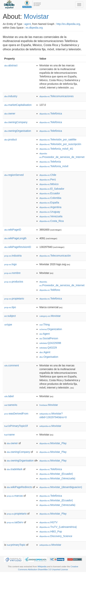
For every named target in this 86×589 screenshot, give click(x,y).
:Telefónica (50, 113)
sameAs (10, 404)
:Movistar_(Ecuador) (56, 473)
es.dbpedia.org (34, 27)
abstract (10, 65)
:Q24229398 (50, 342)
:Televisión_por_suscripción (60, 144)
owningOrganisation (17, 130)
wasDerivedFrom (16, 413)
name (9, 434)
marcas (15, 495)
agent (27, 23)
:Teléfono (49, 289)
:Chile (47, 174)
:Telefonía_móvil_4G (56, 148)
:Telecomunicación (55, 255)
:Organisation (48, 356)
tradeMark (14, 469)
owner (9, 113)
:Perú (47, 179)
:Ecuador (49, 193)
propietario (14, 298)
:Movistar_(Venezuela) (57, 478)
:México (49, 184)
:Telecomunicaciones (56, 96)
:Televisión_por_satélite (57, 139)
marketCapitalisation (18, 104)
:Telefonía (50, 161)
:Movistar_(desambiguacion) (60, 487)
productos (13, 281)
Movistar (36, 16)
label (9, 396)
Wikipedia (42, 566)
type (8, 324)
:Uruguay (49, 211)
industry (10, 96)
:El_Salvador (51, 188)
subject (10, 315)
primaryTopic (16, 544)
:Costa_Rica (51, 220)
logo (10, 264)
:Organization (50, 329)
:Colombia (50, 197)
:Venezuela (50, 216)
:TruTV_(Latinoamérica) (58, 526)
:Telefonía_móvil (53, 166)
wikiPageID (12, 229)
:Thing (44, 324)
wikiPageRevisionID (17, 246)
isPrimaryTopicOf (16, 425)
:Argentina (50, 207)
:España (49, 202)
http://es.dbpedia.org (68, 23)
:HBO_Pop (50, 531)
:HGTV (48, 522)
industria (13, 255)
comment (11, 365)
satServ (15, 522)
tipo (10, 307)
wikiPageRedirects (19, 487)
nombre (12, 272)
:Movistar (50, 315)
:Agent (44, 333)
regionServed (14, 174)
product (10, 139)
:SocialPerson (48, 338)
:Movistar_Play (52, 443)
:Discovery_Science (55, 536)
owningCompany (15, 122)
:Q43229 (48, 347)
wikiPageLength (15, 238)
